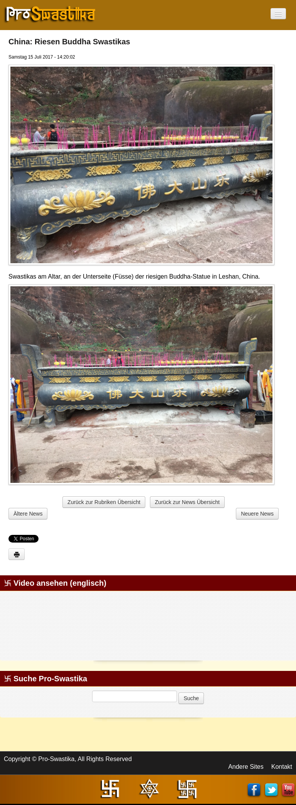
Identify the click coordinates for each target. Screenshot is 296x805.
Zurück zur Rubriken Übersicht (103, 502)
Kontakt (281, 766)
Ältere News (27, 514)
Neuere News (257, 514)
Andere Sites (246, 766)
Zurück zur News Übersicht (187, 502)
